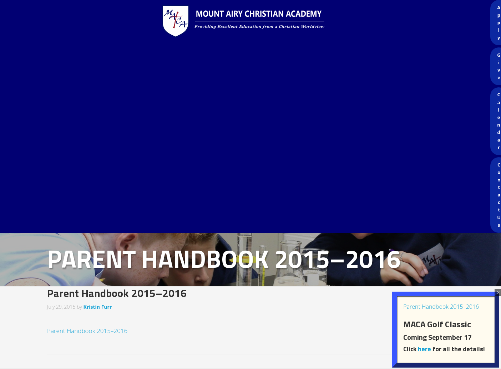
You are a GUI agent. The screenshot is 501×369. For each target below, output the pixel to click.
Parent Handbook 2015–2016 (87, 331)
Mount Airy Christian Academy (252, 21)
